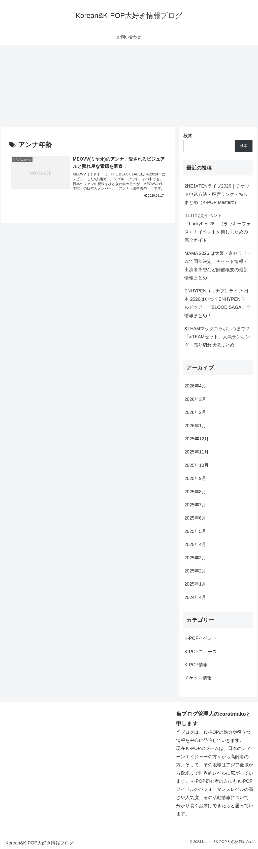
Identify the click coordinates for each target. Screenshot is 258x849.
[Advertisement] (129, 86)
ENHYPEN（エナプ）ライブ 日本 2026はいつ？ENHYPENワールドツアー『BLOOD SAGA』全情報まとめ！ (217, 303)
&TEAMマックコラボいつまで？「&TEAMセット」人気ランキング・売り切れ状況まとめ (217, 337)
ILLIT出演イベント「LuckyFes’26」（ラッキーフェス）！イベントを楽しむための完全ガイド (217, 227)
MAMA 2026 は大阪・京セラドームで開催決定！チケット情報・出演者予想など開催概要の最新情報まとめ (217, 265)
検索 (187, 135)
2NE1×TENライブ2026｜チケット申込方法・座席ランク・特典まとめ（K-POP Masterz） (216, 194)
